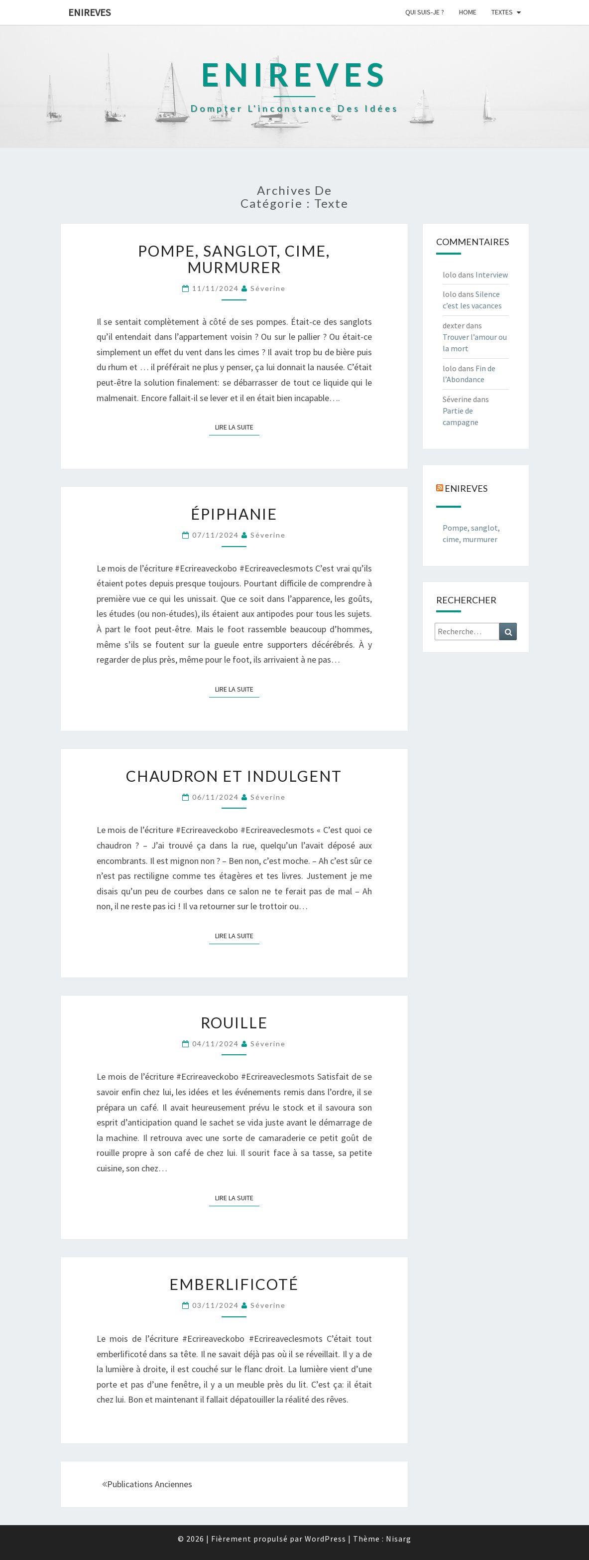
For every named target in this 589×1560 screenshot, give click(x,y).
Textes (502, 11)
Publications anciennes (147, 1484)
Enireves (89, 12)
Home (467, 11)
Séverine (268, 288)
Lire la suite (237, 426)
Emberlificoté (234, 1284)
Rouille (234, 1022)
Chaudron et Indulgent (234, 776)
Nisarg (398, 1539)
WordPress (325, 1539)
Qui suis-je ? (424, 11)
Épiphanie (234, 514)
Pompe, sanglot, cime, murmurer (234, 259)
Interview (491, 275)
